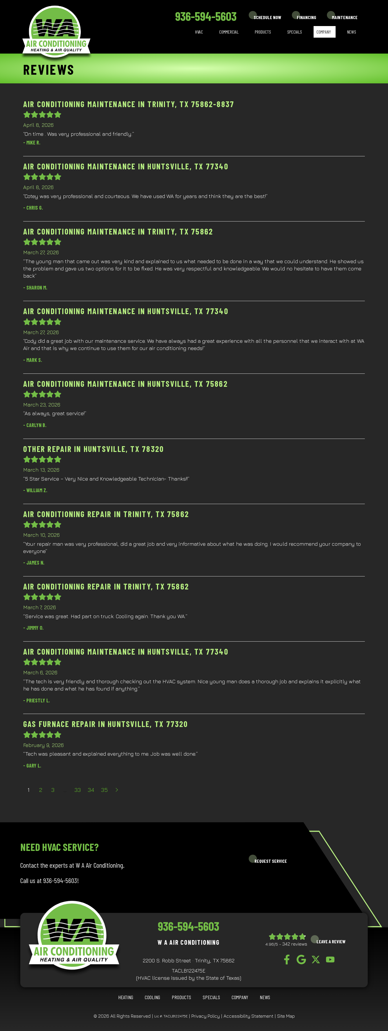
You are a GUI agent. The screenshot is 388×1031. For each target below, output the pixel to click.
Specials (294, 31)
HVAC (199, 31)
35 (104, 789)
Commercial (229, 31)
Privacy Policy (205, 1016)
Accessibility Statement (248, 1016)
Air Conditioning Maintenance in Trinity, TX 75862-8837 (128, 104)
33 (77, 789)
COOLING (152, 997)
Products (263, 31)
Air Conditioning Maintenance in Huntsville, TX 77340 (125, 166)
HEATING (125, 997)
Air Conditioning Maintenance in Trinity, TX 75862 (118, 231)
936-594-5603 (206, 16)
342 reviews (294, 943)
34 (91, 789)
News (351, 31)
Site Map (286, 1016)
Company (323, 31)
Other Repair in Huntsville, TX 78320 (93, 449)
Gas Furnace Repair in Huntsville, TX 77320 (105, 724)
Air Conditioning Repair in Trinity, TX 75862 (106, 514)
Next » (117, 790)
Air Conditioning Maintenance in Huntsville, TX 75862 (125, 384)
